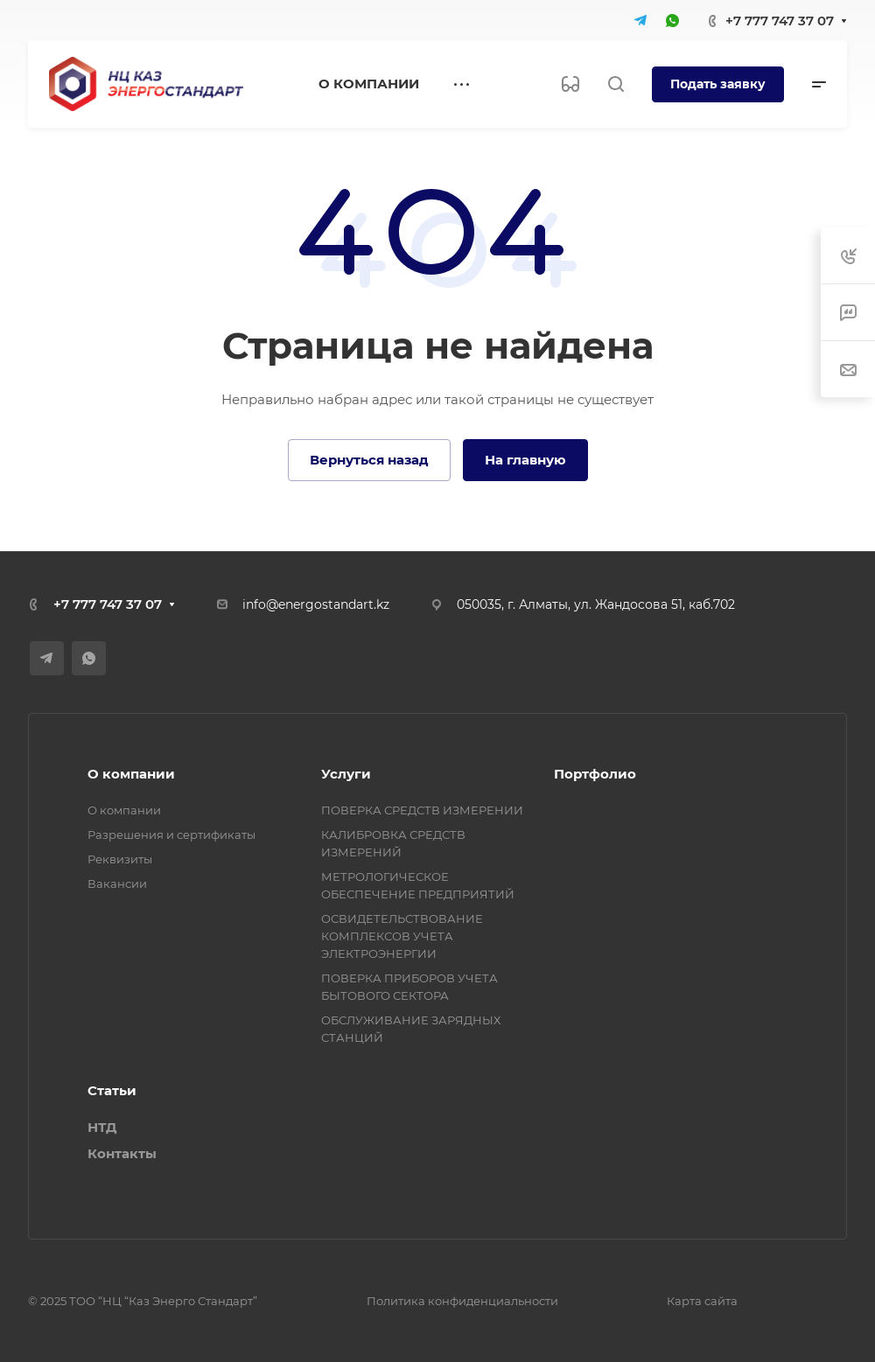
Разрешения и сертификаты (172, 835)
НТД (102, 1127)
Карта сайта (702, 1301)
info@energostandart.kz (315, 604)
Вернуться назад (369, 459)
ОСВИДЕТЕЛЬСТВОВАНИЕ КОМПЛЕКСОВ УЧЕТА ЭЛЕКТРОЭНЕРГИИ (402, 935)
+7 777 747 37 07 (779, 20)
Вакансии (117, 884)
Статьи (112, 1090)
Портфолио (595, 773)
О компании (131, 773)
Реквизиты (120, 859)
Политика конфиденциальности (462, 1301)
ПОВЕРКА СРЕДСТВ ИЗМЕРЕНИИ (422, 810)
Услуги (346, 773)
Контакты (122, 1153)
